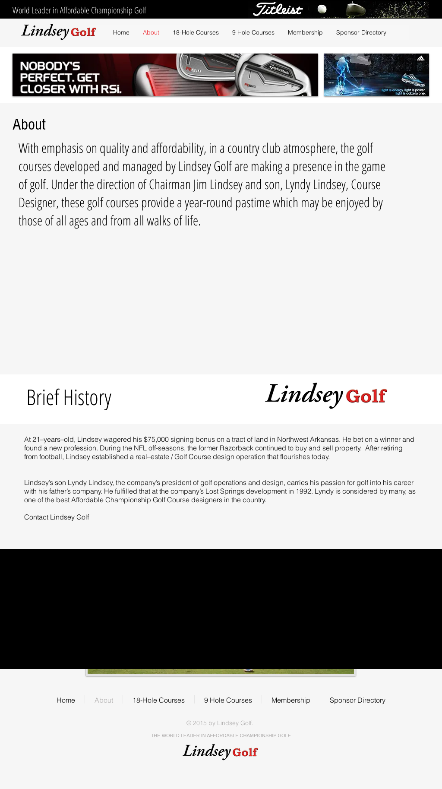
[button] (253, 32)
